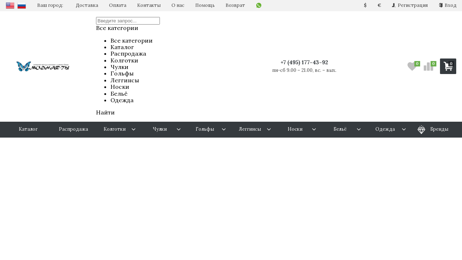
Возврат (235, 5)
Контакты (149, 5)
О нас (177, 5)
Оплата (117, 5)
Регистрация (410, 5)
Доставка (87, 5)
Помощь (205, 5)
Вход (448, 5)
